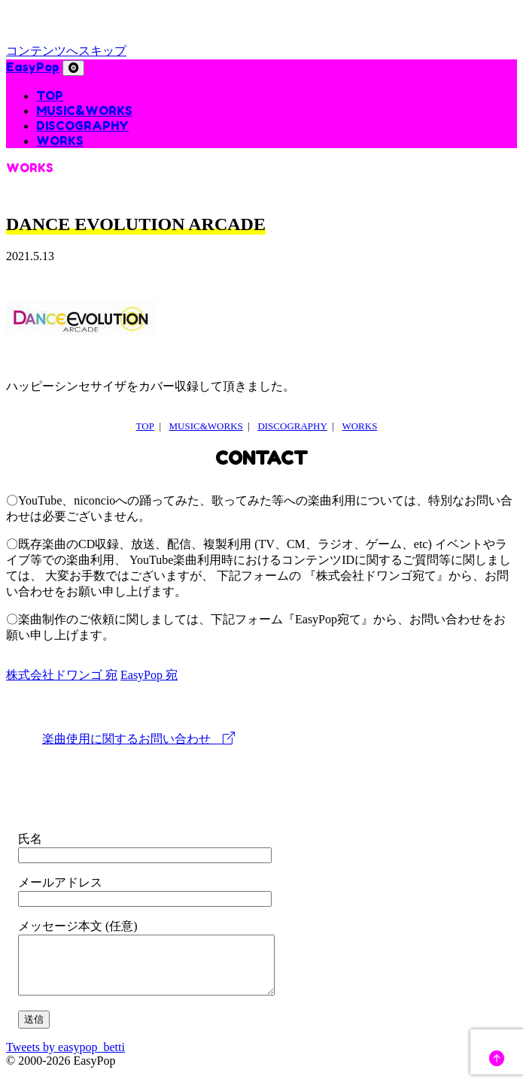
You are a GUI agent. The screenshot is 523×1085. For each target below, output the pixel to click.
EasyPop (32, 66)
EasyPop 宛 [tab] (149, 674)
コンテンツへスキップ (66, 50)
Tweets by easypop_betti (65, 1058)
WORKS (60, 140)
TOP (49, 95)
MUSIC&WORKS (84, 110)
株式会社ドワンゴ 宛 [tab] (61, 674)
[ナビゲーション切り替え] (73, 68)
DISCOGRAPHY (82, 125)
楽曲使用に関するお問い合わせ (138, 738)
